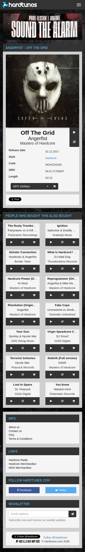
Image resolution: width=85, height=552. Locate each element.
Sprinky (14, 336)
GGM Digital (62, 340)
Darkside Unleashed (62, 314)
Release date (17, 150)
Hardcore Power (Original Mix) (28, 278)
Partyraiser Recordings (23, 235)
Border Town (23, 261)
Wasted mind (62, 389)
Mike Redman (71, 283)
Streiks (71, 309)
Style (12, 156)
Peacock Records (22, 367)
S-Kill (29, 230)
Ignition (62, 225)
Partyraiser (15, 230)
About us (14, 427)
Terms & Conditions (20, 438)
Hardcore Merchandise (22, 463)
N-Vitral (23, 283)
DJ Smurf (62, 336)
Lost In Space (22, 384)
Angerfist (37, 138)
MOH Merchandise (20, 467)
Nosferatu (15, 256)
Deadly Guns (71, 230)
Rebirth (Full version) (62, 358)
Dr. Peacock (23, 389)
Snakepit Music (62, 235)
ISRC (12, 169)
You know (62, 384)
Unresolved (54, 309)
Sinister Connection (22, 252)
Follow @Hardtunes (55, 537)
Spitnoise (53, 230)
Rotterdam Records (62, 393)
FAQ (11, 434)
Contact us (15, 431)
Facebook (24, 490)
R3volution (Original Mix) (25, 305)
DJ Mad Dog (62, 256)
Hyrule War (29, 336)
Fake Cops (62, 305)
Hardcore (51, 158)
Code (12, 163)
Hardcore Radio (18, 460)
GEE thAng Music (22, 340)
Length (13, 176)
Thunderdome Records (62, 261)
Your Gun (22, 331)
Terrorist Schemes (23, 358)
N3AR (62, 362)
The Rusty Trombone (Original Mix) (32, 225)
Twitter (61, 490)
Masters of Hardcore (37, 143)
